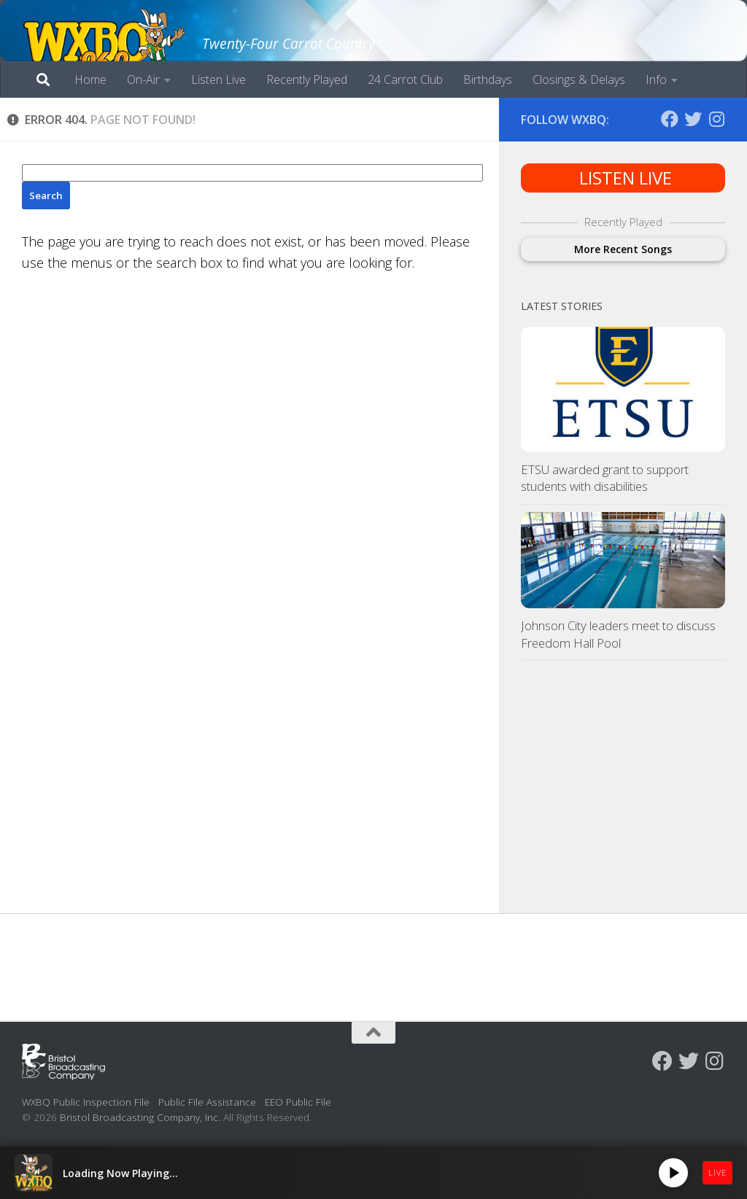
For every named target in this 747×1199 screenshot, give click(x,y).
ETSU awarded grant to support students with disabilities (605, 478)
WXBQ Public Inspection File (86, 1102)
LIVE (717, 1172)
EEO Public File (298, 1102)
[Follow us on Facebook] (669, 119)
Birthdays (487, 79)
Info (656, 79)
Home (90, 79)
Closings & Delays (579, 79)
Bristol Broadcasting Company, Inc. (140, 1117)
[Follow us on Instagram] (716, 119)
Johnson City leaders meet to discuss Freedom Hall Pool (618, 634)
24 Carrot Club (405, 79)
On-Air (143, 79)
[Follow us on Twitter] (693, 119)
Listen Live (218, 79)
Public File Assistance (207, 1102)
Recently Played (306, 79)
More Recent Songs (623, 249)
